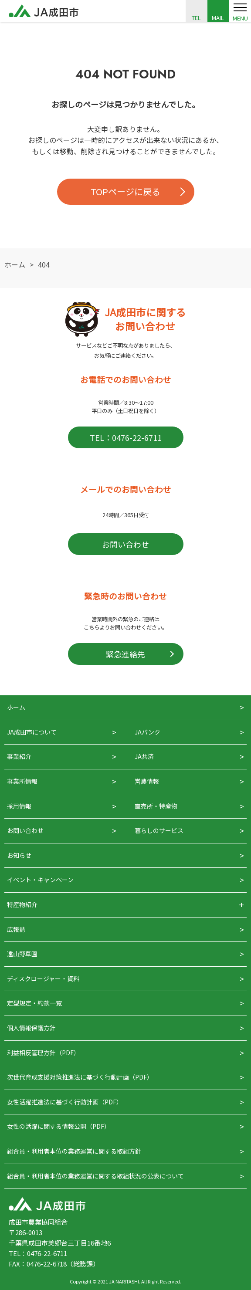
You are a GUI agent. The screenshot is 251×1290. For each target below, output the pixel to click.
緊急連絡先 (125, 654)
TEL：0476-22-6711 (126, 437)
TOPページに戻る (125, 191)
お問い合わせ (125, 544)
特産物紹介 (22, 904)
